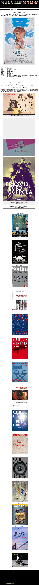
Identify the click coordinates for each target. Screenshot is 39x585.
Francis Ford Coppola (5, 14)
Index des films (13, 9)
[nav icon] (5, 9)
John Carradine (26, 14)
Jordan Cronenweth (32, 14)
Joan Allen (18, 14)
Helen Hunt (10, 14)
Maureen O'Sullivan (6, 15)
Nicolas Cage (11, 15)
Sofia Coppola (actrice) (16, 15)
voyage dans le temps (23, 15)
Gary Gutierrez (27, 136)
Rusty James (13, 91)
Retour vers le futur (19, 85)
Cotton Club (18, 91)
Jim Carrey (14, 14)
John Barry (21, 14)
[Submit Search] (12, 7)
